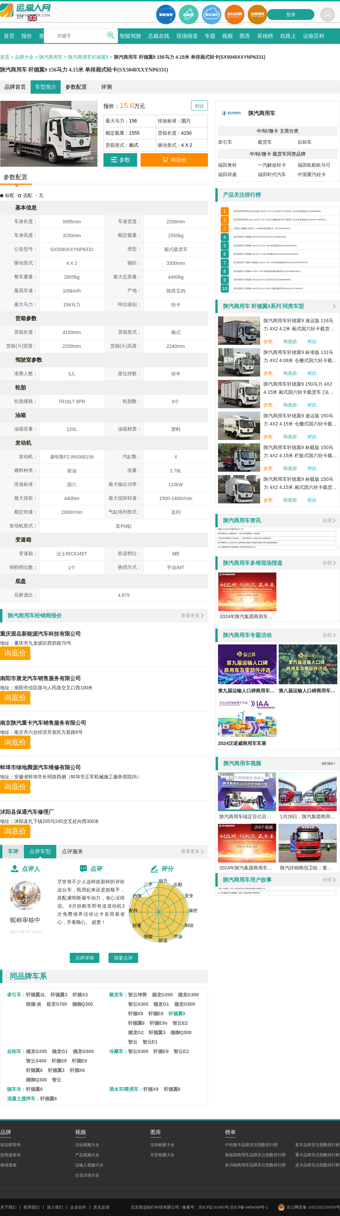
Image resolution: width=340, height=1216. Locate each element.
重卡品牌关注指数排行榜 (317, 1155)
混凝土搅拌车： (23, 1098)
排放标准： (169, 120)
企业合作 (78, 1207)
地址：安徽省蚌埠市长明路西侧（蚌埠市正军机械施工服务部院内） (71, 776)
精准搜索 (8, 1165)
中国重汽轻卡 (312, 174)
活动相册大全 (162, 1144)
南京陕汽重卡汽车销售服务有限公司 (43, 723)
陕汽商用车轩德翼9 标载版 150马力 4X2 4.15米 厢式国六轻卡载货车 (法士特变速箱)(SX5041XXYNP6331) (300, 546)
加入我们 (55, 1207)
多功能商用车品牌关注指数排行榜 (255, 1165)
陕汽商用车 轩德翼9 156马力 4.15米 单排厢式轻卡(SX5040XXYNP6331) (285, 288)
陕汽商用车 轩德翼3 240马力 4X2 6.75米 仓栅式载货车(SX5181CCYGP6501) (285, 348)
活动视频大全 (87, 1144)
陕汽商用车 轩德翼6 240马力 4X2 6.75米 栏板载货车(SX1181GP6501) (285, 273)
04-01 (336, 592)
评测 (106, 87)
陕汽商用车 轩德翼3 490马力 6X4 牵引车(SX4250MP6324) (285, 258)
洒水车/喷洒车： (126, 1089)
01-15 (336, 605)
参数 (268, 404)
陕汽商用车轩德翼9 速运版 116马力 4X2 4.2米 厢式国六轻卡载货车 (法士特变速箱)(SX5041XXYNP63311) (299, 388)
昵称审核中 (25, 920)
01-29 (336, 597)
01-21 (336, 601)
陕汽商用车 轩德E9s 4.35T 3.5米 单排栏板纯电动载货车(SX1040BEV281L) (285, 318)
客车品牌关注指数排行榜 (317, 1144)
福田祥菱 (227, 174)
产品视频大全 (87, 1155)
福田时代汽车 (272, 174)
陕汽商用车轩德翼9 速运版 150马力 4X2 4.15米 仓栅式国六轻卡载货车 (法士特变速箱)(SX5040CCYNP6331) (300, 483)
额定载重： (117, 133)
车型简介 (46, 87)
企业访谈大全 (87, 1175)
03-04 (336, 951)
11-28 (336, 610)
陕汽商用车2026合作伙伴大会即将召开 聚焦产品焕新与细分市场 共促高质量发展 (248, 605)
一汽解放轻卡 (272, 165)
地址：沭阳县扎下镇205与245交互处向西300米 (49, 821)
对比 (312, 404)
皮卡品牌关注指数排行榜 (317, 1165)
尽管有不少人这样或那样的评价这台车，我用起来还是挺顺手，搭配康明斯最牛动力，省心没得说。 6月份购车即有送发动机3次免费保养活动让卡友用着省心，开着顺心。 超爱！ (91, 902)
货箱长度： (169, 133)
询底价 (15, 653)
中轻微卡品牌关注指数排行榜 (251, 1144)
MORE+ (329, 826)
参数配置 (76, 87)
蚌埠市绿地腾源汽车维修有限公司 (40, 767)
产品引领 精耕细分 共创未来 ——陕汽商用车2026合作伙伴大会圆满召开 (244, 601)
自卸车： (16, 1051)
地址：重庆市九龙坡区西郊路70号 (35, 643)
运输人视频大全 (89, 1165)
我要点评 (123, 958)
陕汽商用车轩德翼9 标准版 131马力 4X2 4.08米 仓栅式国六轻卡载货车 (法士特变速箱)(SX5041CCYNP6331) (300, 419)
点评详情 (84, 958)
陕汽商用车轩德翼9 (88, 57)
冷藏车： (118, 1051)
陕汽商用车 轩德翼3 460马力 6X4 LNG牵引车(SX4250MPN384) (285, 333)
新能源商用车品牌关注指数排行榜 (255, 1155)
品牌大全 (24, 57)
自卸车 (305, 142)
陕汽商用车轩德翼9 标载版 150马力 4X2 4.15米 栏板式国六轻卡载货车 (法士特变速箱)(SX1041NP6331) (300, 514)
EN (27, 18)
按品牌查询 (10, 1144)
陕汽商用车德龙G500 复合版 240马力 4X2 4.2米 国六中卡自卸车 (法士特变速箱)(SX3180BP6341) (285, 214)
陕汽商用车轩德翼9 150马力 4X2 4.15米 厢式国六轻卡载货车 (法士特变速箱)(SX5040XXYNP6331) (299, 451)
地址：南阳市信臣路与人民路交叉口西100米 (46, 687)
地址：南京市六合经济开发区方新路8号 (41, 732)
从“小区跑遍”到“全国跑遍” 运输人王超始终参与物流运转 (239, 956)
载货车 (265, 142)
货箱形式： (117, 145)
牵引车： (16, 994)
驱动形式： (169, 145)
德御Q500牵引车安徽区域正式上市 (231, 592)
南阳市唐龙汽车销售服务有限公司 (40, 678)
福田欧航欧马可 (314, 165)
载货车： (118, 994)
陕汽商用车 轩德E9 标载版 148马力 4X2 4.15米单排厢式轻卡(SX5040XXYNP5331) (285, 303)
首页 (4, 57)
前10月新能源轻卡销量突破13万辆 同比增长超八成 (236, 610)
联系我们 (32, 1207)
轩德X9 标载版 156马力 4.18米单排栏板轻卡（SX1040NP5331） (285, 244)
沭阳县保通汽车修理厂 (27, 812)
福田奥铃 (227, 165)
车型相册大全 (162, 1155)
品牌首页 (15, 87)
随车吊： (16, 1089)
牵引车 (225, 142)
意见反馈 (101, 1207)
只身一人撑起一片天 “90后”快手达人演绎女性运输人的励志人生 (241, 951)
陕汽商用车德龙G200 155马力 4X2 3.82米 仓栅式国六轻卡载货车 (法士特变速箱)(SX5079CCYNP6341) (285, 229)
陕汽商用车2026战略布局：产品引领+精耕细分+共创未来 (239, 597)
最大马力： (117, 120)
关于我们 (8, 1207)
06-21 (336, 956)
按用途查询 (10, 1155)
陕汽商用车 (51, 57)
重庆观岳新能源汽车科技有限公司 (40, 634)
